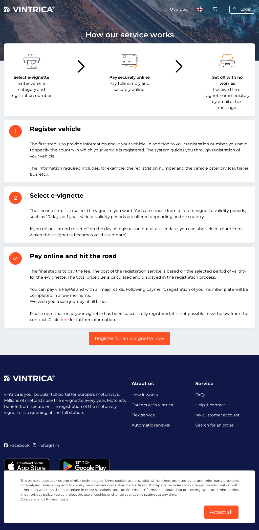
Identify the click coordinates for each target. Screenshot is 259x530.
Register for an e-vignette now (129, 338)
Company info (32, 499)
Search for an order (214, 425)
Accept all (221, 512)
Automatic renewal (151, 425)
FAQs (200, 394)
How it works (145, 394)
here (64, 319)
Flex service (143, 415)
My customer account (217, 415)
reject (72, 494)
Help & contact (210, 405)
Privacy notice (57, 499)
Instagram (46, 445)
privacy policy (41, 494)
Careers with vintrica (152, 405)
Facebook (17, 445)
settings (150, 494)
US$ (179, 9)
